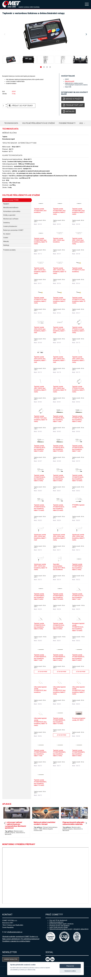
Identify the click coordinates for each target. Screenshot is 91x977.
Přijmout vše (70, 966)
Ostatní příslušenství (10, 226)
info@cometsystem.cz (14, 932)
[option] (45, 34)
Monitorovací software (10, 219)
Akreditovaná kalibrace (10, 207)
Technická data (11, 123)
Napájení (6, 204)
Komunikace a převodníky (11, 211)
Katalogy (6, 245)
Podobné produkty (67, 123)
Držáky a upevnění (9, 215)
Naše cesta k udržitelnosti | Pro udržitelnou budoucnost (20, 939)
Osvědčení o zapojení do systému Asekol (16, 941)
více (81, 123)
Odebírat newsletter (10, 959)
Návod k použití (69, 81)
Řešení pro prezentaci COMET (13, 230)
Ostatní (5, 238)
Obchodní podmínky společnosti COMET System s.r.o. (20, 936)
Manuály (6, 241)
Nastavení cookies (70, 971)
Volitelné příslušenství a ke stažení (38, 123)
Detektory (6, 223)
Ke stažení (6, 234)
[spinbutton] (4, 106)
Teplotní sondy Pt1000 (10, 200)
